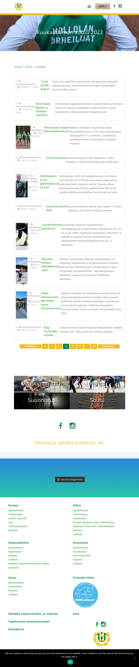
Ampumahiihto (18, 543)
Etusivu (13, 505)
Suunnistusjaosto (26, 84)
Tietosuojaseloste (18, 526)
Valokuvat (13, 567)
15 (94, 346)
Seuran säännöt (17, 518)
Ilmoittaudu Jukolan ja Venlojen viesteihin (43, 109)
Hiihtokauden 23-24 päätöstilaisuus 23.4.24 (49, 181)
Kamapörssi (16, 629)
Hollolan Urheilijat (33, 180)
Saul (76, 614)
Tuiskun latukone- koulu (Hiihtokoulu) (94, 522)
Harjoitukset (79, 518)
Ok (70, 662)
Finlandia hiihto (83, 577)
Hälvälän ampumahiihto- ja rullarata (33, 614)
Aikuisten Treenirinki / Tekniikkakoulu (94, 526)
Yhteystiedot (15, 514)
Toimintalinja (80, 514)
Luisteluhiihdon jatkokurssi (51, 226)
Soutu (12, 577)
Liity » (103, 6)
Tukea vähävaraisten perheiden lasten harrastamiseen (51, 300)
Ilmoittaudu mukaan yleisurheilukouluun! (57, 129)
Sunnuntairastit (81, 555)
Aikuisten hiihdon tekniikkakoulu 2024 (50, 264)
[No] (135, 658)
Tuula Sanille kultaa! (45, 85)
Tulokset (77, 534)
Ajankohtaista (15, 510)
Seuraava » (108, 346)
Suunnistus (80, 543)
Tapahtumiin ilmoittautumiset (29, 621)
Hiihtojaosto (37, 130)
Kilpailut (77, 530)
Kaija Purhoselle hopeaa (50, 331)
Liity (10, 522)
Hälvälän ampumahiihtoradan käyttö (28, 563)
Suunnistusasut (56, 158)
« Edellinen (30, 346)
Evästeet (13, 530)
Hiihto (77, 505)
